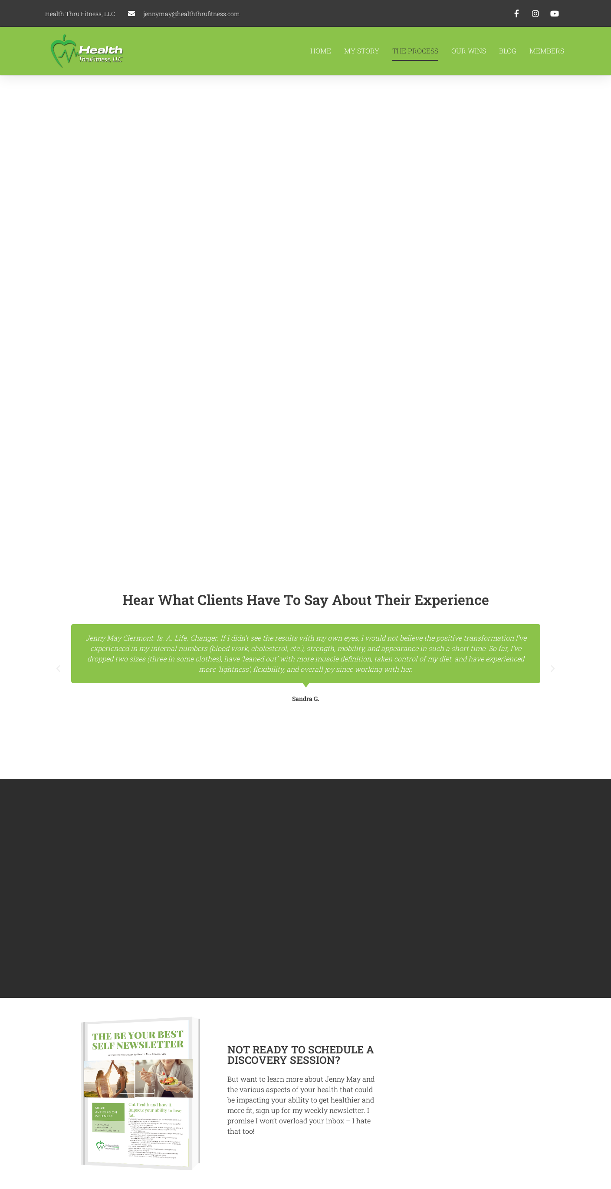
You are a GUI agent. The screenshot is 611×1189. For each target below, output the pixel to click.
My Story (361, 50)
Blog (507, 50)
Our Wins (468, 50)
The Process (415, 50)
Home (320, 50)
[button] (58, 668)
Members (546, 50)
